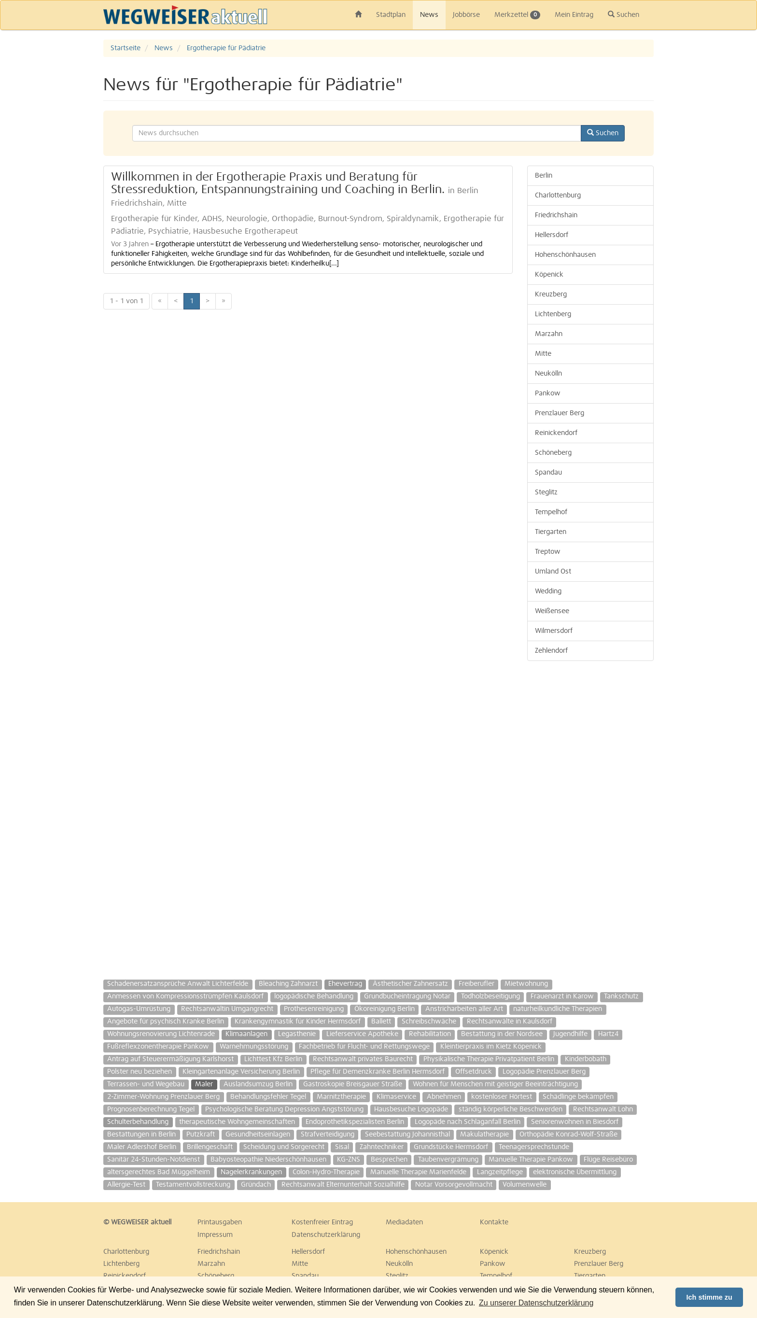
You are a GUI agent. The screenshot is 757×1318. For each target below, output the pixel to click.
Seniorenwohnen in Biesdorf (574, 1122)
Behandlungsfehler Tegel (268, 1097)
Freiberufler (476, 984)
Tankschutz (621, 996)
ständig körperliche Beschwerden (510, 1109)
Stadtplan (391, 15)
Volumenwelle (525, 1184)
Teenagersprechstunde (534, 1147)
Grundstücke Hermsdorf (451, 1147)
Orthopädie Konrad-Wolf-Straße (568, 1134)
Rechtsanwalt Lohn (603, 1109)
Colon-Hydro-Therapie (326, 1172)
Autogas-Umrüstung (138, 1009)
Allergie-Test (126, 1184)
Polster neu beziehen (139, 1071)
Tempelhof (551, 512)
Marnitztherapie (341, 1097)
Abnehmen (444, 1097)
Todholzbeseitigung (490, 996)
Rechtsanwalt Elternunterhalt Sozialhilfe (343, 1184)
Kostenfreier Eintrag (322, 1222)
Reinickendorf (556, 433)
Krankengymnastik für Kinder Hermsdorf (298, 1021)
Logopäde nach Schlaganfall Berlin (467, 1122)
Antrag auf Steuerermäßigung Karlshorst (170, 1059)
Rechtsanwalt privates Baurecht (363, 1059)
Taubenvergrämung (448, 1159)
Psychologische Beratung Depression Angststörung (284, 1109)
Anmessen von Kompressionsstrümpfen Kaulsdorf (185, 996)
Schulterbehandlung (137, 1122)
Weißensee (552, 611)
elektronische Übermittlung (575, 1172)
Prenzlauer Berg (559, 413)
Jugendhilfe (570, 1034)
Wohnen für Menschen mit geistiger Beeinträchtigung (495, 1084)
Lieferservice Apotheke (362, 1034)
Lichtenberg (553, 314)
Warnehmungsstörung (254, 1046)
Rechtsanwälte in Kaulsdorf (509, 1021)
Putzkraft (200, 1134)
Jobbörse (466, 15)
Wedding (548, 591)
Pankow (548, 393)
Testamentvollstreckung (193, 1184)
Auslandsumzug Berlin (258, 1084)
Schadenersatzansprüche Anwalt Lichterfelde (177, 984)
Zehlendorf (551, 650)
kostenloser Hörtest (501, 1097)
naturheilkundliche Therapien (557, 1009)
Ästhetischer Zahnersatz (410, 984)
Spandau (548, 472)
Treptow (548, 551)
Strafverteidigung (327, 1134)
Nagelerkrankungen (251, 1172)
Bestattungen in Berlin (141, 1134)
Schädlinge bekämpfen (578, 1097)
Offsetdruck (473, 1071)
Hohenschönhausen (565, 255)
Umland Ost (553, 571)
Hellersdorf (551, 235)
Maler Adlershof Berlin (141, 1147)
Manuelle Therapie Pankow (531, 1159)
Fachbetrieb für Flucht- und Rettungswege (364, 1046)
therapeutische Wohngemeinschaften (237, 1122)
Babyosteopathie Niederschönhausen (268, 1159)
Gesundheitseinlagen (257, 1134)
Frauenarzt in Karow (562, 996)
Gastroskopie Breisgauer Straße (352, 1084)
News (429, 15)
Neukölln (548, 373)
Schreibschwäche (429, 1021)
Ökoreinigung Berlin (384, 1009)
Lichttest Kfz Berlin (273, 1059)
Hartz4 (608, 1034)
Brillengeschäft (210, 1147)
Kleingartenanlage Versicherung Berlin (241, 1071)
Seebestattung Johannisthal (407, 1134)
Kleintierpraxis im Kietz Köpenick (491, 1046)
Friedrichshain (556, 215)
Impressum (215, 1235)
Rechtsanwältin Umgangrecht (227, 1009)
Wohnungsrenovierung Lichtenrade (161, 1034)
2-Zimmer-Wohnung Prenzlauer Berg (163, 1097)
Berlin (543, 175)
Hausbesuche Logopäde (411, 1109)
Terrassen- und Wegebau (145, 1084)
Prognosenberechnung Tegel (151, 1109)
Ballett (381, 1021)
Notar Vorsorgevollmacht (453, 1184)
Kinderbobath (585, 1059)
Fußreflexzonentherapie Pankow (158, 1046)
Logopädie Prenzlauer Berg (544, 1071)
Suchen (623, 14)
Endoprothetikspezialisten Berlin (355, 1122)
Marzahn (548, 334)
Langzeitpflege (500, 1172)
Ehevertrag (345, 984)
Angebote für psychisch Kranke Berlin (165, 1021)
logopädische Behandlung (313, 996)
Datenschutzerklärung (326, 1235)
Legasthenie (297, 1034)
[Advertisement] (590, 815)
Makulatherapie (484, 1134)
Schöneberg (553, 452)
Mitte (543, 354)
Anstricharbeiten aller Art (464, 1009)
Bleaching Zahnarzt (288, 984)
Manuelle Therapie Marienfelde (418, 1172)
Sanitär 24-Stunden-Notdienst (153, 1159)
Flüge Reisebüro (608, 1159)
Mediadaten (404, 1222)
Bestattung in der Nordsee (502, 1034)
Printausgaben (219, 1222)
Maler (204, 1084)
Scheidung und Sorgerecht (283, 1147)
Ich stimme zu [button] (709, 1297)
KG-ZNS (348, 1159)
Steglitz (546, 492)
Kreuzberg (551, 294)
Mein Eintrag (574, 15)
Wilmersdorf (554, 631)
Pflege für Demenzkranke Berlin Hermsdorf (377, 1071)
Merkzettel (517, 15)
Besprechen (389, 1159)
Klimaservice (396, 1097)
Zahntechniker (382, 1147)
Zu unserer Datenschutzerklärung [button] (536, 1303)
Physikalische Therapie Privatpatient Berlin (488, 1059)
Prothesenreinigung (314, 1009)
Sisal (342, 1147)
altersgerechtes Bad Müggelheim (158, 1172)
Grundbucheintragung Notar (407, 996)
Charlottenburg (558, 195)
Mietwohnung (526, 984)
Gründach (256, 1184)
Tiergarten (550, 532)
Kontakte (494, 1222)
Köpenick (549, 274)
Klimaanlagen (246, 1034)
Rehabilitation (430, 1034)
